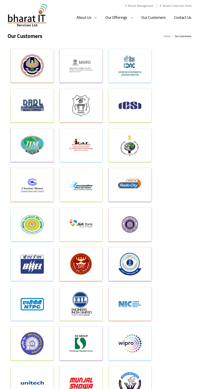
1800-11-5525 (174, 354)
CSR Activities (167, 321)
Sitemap (126, 314)
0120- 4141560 (36, 359)
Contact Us (182, 14)
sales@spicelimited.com (162, 364)
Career (88, 308)
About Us (87, 14)
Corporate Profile (21, 308)
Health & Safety (168, 314)
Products (53, 308)
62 (50, 359)
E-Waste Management (139, 5)
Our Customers (153, 14)
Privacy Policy (130, 308)
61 (47, 359)
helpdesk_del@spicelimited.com (99, 359)
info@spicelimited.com (99, 354)
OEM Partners (55, 321)
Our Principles (18, 314)
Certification (18, 327)
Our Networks (18, 321)
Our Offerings (119, 14)
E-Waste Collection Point (176, 5)
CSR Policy (165, 308)
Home (167, 36)
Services (52, 314)
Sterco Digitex (139, 382)
